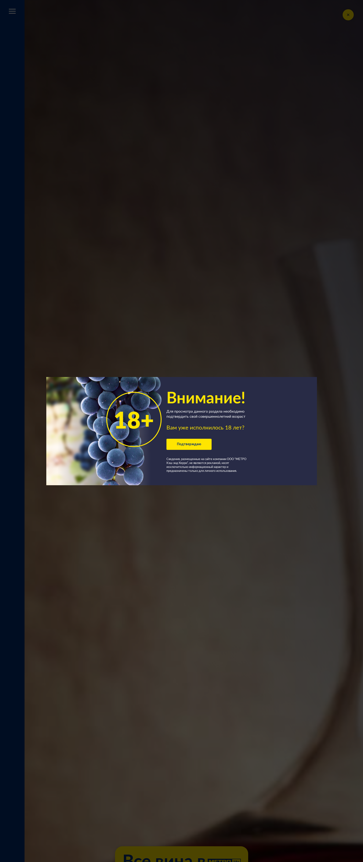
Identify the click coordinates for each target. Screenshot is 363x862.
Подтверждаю (189, 444)
